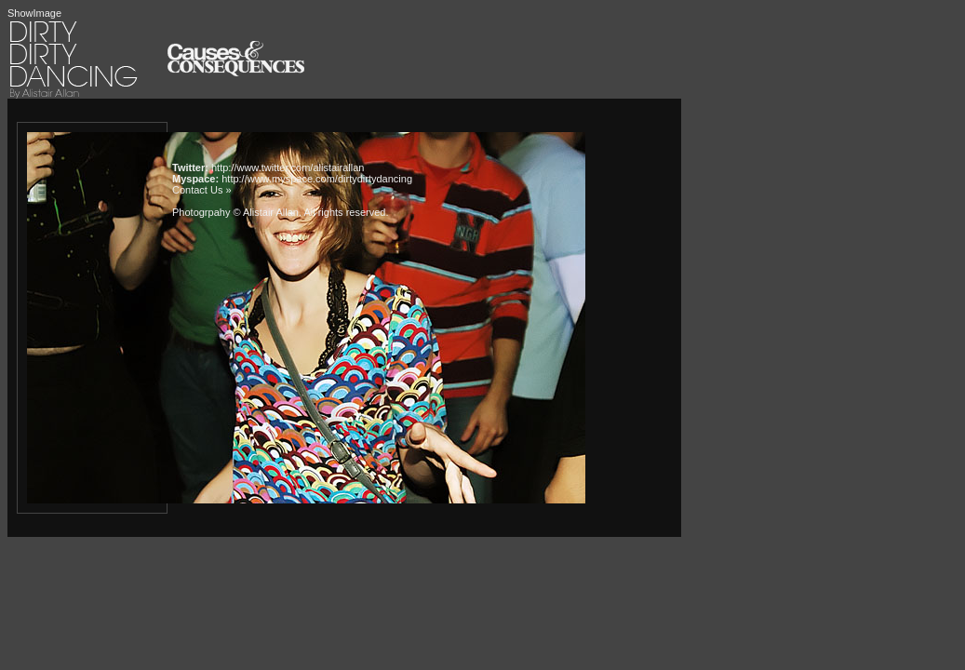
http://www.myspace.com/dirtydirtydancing (316, 178)
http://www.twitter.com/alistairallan (287, 167)
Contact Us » (202, 189)
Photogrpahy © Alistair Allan (235, 212)
